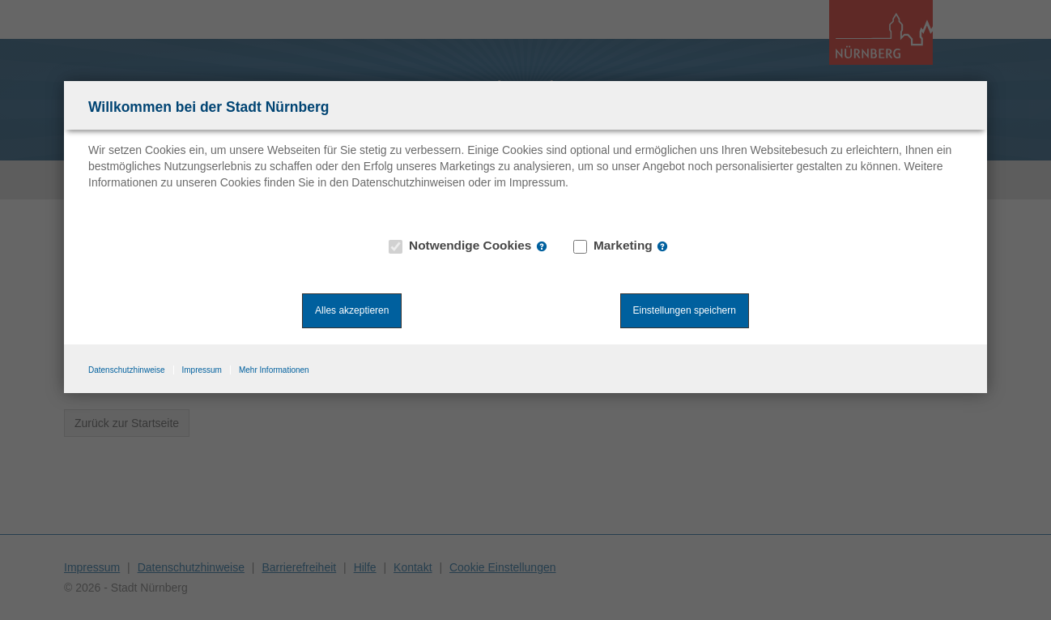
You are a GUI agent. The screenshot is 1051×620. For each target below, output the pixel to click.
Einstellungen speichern (684, 310)
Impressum (202, 370)
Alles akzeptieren (352, 310)
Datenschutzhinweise (126, 370)
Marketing (613, 245)
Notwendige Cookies (460, 245)
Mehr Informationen (274, 370)
